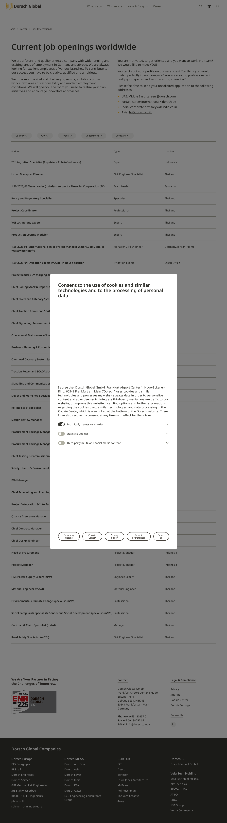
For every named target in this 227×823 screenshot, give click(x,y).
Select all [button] (161, 536)
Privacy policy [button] (114, 536)
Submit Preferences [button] (138, 536)
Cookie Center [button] (92, 536)
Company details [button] (69, 536)
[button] (166, 424)
